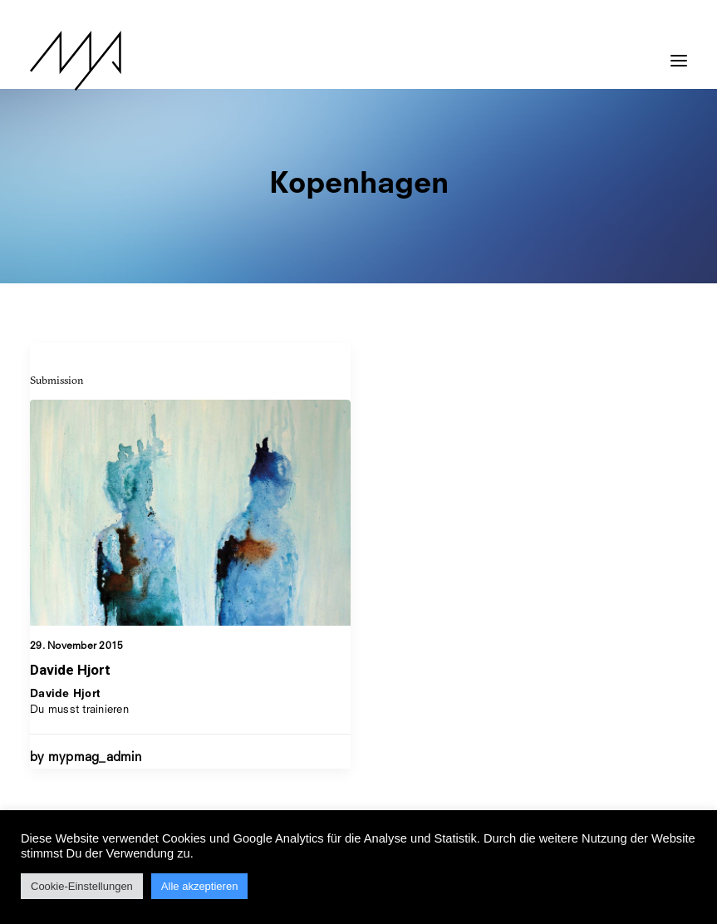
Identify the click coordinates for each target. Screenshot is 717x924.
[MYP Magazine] (75, 61)
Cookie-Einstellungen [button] (82, 886)
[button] (679, 52)
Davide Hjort (70, 669)
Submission (57, 379)
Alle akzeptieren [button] (199, 886)
